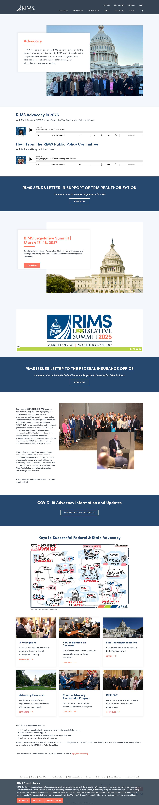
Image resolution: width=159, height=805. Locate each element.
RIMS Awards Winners (75, 777)
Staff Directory (101, 777)
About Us (107, 5)
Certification (93, 10)
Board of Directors (115, 777)
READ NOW (79, 201)
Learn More (32, 265)
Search (109, 656)
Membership (118, 5)
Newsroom (89, 777)
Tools (107, 10)
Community (78, 10)
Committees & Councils (131, 777)
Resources (63, 10)
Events (131, 10)
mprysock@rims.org (80, 753)
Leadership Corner (58, 777)
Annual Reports (44, 777)
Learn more (24, 659)
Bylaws (33, 777)
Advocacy (131, 5)
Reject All (37, 800)
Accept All (23, 800)
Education (119, 10)
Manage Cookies (54, 800)
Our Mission (24, 777)
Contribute (111, 712)
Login (141, 5)
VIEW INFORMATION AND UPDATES (79, 512)
